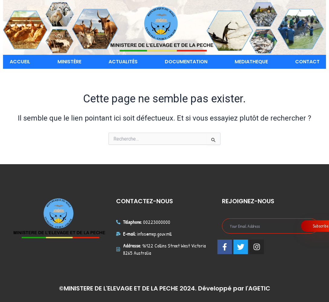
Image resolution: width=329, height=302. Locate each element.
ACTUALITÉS (123, 61)
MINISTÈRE (69, 61)
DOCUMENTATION (186, 61)
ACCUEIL (20, 61)
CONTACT (307, 61)
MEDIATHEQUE (251, 61)
